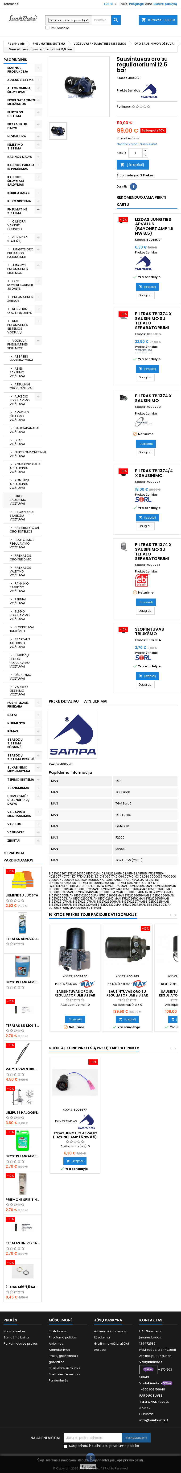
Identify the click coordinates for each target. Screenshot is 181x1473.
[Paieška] (106, 20)
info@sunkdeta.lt (153, 1420)
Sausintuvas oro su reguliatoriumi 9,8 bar (127, 993)
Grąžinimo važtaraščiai (111, 1343)
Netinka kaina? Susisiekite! (137, 144)
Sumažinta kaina (16, 1337)
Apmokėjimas (59, 1349)
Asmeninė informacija (111, 1331)
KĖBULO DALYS (18, 193)
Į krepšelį (132, 164)
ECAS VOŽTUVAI (17, 442)
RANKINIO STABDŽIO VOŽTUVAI (19, 587)
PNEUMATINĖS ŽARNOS (20, 299)
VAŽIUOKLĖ (15, 832)
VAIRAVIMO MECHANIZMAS (19, 814)
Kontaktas (11, 4)
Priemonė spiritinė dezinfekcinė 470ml (23, 1200)
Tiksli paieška (57, 28)
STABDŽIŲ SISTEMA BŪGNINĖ (15, 743)
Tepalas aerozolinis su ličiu (23, 939)
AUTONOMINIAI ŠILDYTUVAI (19, 90)
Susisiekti (146, 444)
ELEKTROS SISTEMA (15, 114)
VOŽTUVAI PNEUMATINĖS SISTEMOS (17, 344)
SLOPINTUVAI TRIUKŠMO (22, 629)
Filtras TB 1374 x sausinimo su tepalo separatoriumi (153, 321)
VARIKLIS (14, 824)
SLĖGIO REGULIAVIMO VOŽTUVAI (20, 615)
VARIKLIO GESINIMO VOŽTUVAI (19, 691)
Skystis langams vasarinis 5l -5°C (23, 1156)
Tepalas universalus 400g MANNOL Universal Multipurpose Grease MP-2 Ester (23, 1243)
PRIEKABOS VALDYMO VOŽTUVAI (20, 571)
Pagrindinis (15, 59)
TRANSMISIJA (18, 788)
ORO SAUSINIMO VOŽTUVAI (18, 500)
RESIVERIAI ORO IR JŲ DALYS (19, 311)
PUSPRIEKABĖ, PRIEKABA (18, 704)
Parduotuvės (58, 1380)
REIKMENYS (16, 723)
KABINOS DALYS (19, 156)
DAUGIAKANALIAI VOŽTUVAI (24, 430)
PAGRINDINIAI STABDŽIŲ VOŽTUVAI (22, 516)
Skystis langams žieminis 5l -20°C (23, 982)
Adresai (100, 1349)
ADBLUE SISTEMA (20, 80)
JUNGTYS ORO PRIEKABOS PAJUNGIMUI (20, 253)
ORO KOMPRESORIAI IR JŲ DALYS (20, 285)
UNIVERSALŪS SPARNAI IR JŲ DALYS (18, 800)
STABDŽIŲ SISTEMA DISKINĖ (20, 757)
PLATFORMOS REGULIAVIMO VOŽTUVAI (22, 544)
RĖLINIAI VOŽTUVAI (18, 601)
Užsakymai (102, 1337)
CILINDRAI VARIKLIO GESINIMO (16, 225)
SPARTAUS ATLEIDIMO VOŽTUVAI (20, 643)
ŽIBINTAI (13, 840)
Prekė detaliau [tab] (64, 701)
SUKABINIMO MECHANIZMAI (18, 769)
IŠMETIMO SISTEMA (15, 146)
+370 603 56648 (153, 1389)
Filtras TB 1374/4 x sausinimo (154, 473)
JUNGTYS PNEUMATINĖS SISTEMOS (17, 269)
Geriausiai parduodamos (18, 856)
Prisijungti (136, 4)
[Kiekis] (135, 153)
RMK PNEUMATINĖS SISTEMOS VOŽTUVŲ (17, 327)
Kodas (122, 78)
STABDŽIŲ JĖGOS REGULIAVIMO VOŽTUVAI (20, 661)
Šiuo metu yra (128, 175)
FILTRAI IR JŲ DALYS (17, 126)
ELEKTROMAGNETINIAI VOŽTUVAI (26, 454)
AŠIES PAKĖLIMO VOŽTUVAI (17, 372)
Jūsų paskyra (108, 1320)
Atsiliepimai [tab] (95, 701)
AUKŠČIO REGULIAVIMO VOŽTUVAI (20, 400)
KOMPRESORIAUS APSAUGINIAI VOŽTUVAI (25, 468)
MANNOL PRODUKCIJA (17, 70)
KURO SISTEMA (19, 201)
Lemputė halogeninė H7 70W (23, 1113)
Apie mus (56, 1343)
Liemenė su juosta (22, 895)
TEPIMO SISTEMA (20, 779)
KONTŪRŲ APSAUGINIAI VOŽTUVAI (19, 484)
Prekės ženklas (128, 90)
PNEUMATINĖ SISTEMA (17, 211)
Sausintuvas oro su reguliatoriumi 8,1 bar (75, 993)
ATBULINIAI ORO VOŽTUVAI (21, 386)
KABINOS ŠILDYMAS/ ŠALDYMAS (15, 181)
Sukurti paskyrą (165, 4)
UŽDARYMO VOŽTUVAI (20, 677)
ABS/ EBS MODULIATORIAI (21, 358)
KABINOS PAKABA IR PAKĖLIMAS (20, 167)
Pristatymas (58, 1331)
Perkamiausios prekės (21, 1343)
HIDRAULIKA (16, 136)
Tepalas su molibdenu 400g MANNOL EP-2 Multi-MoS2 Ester (23, 1025)
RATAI (12, 714)
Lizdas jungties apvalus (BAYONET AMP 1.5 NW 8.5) (154, 226)
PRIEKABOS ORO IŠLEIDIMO (21, 557)
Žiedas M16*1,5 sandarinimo (23, 1287)
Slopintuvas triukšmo (149, 631)
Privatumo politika (62, 1337)
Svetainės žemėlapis (64, 1374)
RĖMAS (12, 731)
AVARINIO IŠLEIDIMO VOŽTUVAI (19, 416)
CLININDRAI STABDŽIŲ (17, 239)
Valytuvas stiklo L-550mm (23, 1069)
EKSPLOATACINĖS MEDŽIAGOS (21, 102)
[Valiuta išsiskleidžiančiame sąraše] (111, 4)
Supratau (88, 1467)
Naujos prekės (14, 1331)
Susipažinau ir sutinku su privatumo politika (104, 1446)
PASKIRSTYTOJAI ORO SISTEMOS (24, 529)
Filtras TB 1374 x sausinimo (153, 398)
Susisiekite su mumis (64, 1368)
